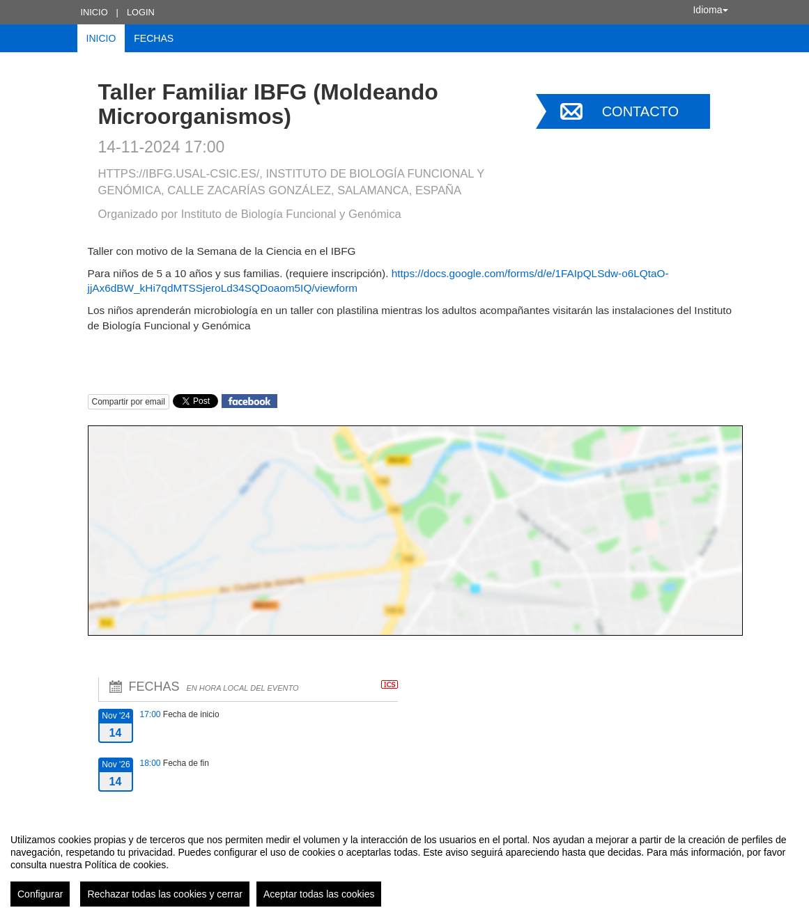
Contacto (640, 111)
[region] (404, 865)
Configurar (40, 894)
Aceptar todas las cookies (319, 894)
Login (141, 12)
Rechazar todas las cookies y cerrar (164, 894)
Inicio (94, 12)
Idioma (710, 9)
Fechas (154, 38)
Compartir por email (128, 402)
